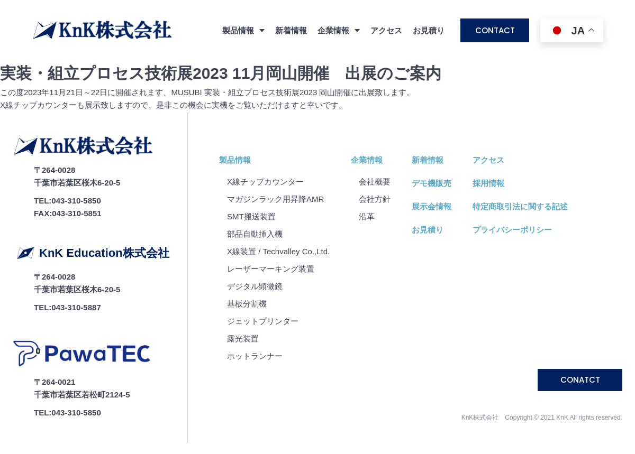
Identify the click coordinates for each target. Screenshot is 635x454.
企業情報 (367, 159)
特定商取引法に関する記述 (520, 206)
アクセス (386, 30)
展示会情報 (431, 206)
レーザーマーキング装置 (270, 268)
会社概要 (375, 181)
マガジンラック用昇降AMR (275, 198)
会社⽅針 (375, 198)
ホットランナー (255, 355)
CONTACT (495, 30)
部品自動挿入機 (255, 233)
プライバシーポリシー (512, 229)
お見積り (428, 30)
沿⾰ (367, 216)
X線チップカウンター (265, 181)
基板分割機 (247, 303)
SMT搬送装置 (251, 216)
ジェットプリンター (262, 321)
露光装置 (243, 338)
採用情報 (488, 183)
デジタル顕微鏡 (255, 286)
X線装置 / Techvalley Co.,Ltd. (278, 251)
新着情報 (291, 30)
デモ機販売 (431, 183)
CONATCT (580, 379)
